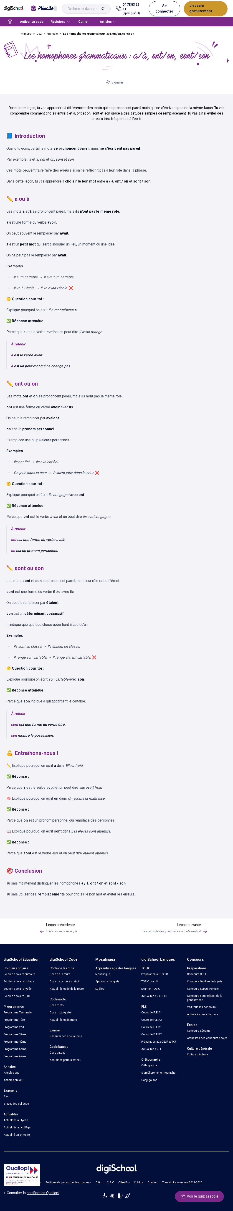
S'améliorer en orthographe (158, 1072)
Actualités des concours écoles (207, 1038)
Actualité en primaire (17, 1134)
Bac (6, 1096)
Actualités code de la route (67, 988)
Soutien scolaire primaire (19, 974)
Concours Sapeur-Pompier (203, 988)
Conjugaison (149, 1080)
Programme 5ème (15, 1049)
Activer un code (31, 21)
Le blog (99, 988)
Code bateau (58, 1052)
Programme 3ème (15, 1034)
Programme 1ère (14, 1019)
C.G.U (99, 1182)
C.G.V (110, 1182)
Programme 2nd (14, 1027)
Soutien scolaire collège (19, 981)
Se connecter (164, 8)
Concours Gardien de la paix (204, 981)
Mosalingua (102, 974)
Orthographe (149, 1065)
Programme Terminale (18, 1012)
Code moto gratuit (61, 1012)
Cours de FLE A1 (151, 1012)
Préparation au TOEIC (154, 974)
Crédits (138, 1182)
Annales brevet (13, 1080)
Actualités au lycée (16, 1120)
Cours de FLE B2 (151, 1034)
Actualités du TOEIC (154, 996)
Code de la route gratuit (64, 981)
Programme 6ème (15, 1056)
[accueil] (10, 21)
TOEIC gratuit (149, 981)
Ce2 (39, 33)
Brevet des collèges (16, 1103)
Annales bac (11, 1072)
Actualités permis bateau (65, 1060)
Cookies (36, 1182)
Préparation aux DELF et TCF (158, 1041)
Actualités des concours (202, 1014)
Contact (153, 1182)
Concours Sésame (198, 1030)
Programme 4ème (15, 1041)
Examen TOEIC (150, 988)
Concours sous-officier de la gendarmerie (204, 998)
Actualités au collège (17, 1127)
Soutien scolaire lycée (18, 988)
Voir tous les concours (201, 1007)
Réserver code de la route (66, 1036)
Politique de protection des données (68, 1182)
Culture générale (197, 1054)
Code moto (56, 1005)
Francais (52, 33)
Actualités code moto (63, 1019)
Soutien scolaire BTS (17, 996)
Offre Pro (123, 1182)
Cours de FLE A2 (151, 1019)
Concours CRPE (197, 974)
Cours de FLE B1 (151, 1027)
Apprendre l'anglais (107, 981)
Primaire (26, 33)
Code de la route (60, 974)
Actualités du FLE (152, 1049)
